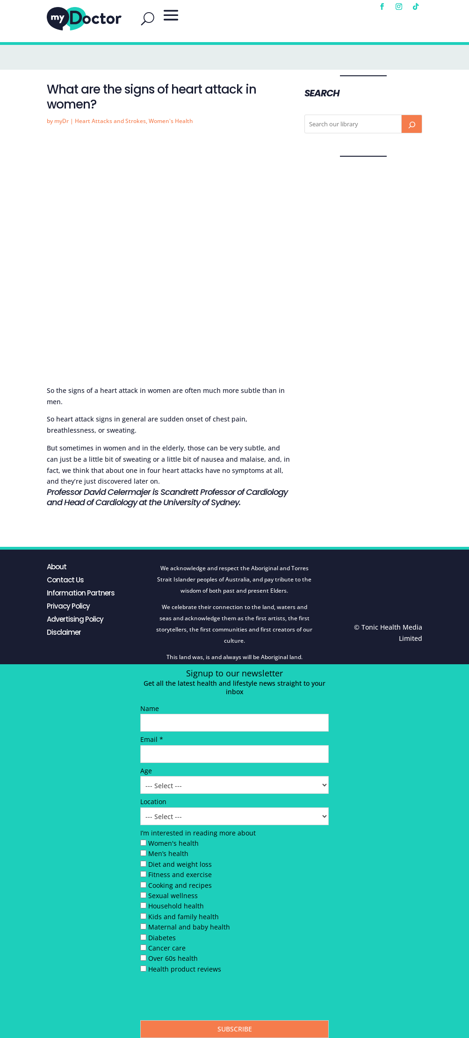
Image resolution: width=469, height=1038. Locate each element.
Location (153, 801)
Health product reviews (184, 969)
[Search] (411, 124)
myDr (61, 121)
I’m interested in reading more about (198, 832)
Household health (176, 905)
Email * (151, 739)
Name (149, 708)
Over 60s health (173, 958)
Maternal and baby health (189, 926)
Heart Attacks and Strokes (110, 121)
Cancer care (167, 948)
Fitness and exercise (180, 874)
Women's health (173, 843)
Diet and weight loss (180, 864)
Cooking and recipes (180, 885)
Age (146, 770)
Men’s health (168, 853)
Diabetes (162, 937)
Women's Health (171, 121)
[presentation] (211, 999)
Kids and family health (183, 916)
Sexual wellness (173, 895)
